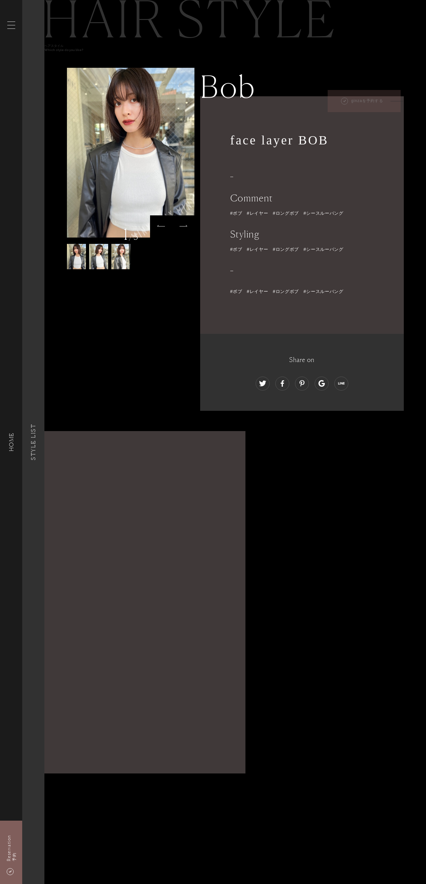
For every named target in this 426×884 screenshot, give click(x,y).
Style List (33, 442)
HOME (11, 442)
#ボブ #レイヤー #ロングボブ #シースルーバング (287, 291)
